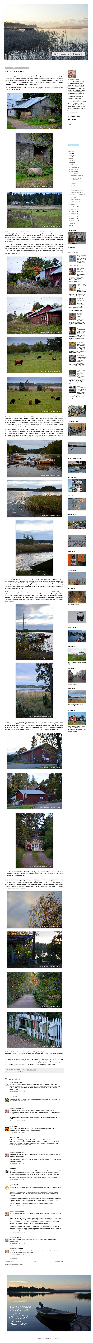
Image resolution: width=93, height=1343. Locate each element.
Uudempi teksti (9, 1261)
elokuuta (73, 204)
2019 (70, 156)
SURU (78, 328)
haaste (17, 1071)
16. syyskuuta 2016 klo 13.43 (17, 1091)
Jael (10, 1126)
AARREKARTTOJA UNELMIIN (75, 179)
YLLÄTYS (73, 185)
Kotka (26, 1071)
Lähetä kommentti (12, 1258)
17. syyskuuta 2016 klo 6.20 (16, 1163)
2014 (70, 226)
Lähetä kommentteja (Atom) (15, 1264)
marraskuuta (74, 167)
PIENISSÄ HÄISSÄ (75, 199)
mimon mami (13, 1082)
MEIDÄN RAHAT (81, 255)
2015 (70, 223)
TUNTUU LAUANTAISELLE (77, 195)
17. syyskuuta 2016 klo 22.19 (17, 1243)
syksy (32, 1071)
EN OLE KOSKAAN (75, 188)
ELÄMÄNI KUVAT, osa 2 (76, 190)
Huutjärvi (22, 1071)
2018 (70, 158)
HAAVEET (73, 197)
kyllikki (11, 1185)
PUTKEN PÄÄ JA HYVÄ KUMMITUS (76, 182)
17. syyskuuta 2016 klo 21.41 (17, 1232)
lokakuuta (73, 169)
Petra (10, 1097)
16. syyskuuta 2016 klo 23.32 (17, 1147)
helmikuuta (74, 218)
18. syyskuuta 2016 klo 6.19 (16, 1255)
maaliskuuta (74, 216)
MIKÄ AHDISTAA (74, 173)
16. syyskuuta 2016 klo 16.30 (17, 1103)
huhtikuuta (74, 213)
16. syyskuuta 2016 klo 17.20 (17, 1121)
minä (29, 1071)
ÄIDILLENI (80, 342)
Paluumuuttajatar (14, 1108)
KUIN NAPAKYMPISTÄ (81, 387)
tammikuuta (74, 220)
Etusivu (34, 1261)
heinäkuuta (74, 207)
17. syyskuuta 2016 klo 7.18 (16, 1179)
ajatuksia (13, 1071)
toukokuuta (74, 211)
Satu (10, 1168)
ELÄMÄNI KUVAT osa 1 (76, 192)
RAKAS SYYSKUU (75, 201)
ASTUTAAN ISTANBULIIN (80, 299)
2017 (70, 160)
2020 (70, 153)
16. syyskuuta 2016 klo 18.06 (17, 1132)
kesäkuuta (73, 209)
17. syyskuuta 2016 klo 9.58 (16, 1206)
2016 (70, 163)
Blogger (57, 1338)
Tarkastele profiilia (72, 112)
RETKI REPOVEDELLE (76, 176)
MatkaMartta (12, 1237)
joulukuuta (73, 164)
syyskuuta (73, 171)
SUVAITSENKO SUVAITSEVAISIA (81, 286)
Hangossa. (12, 724)
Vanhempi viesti (59, 1261)
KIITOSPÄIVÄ (80, 356)
